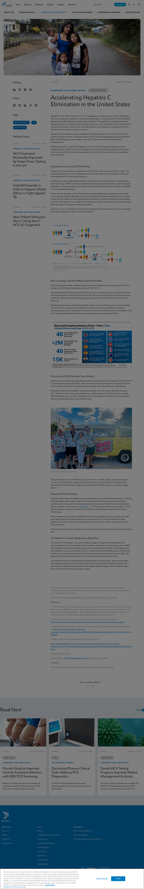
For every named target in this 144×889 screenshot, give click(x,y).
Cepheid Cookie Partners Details (15, 887)
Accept (118, 878)
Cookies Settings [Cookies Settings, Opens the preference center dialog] (102, 878)
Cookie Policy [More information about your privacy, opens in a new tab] (50, 885)
